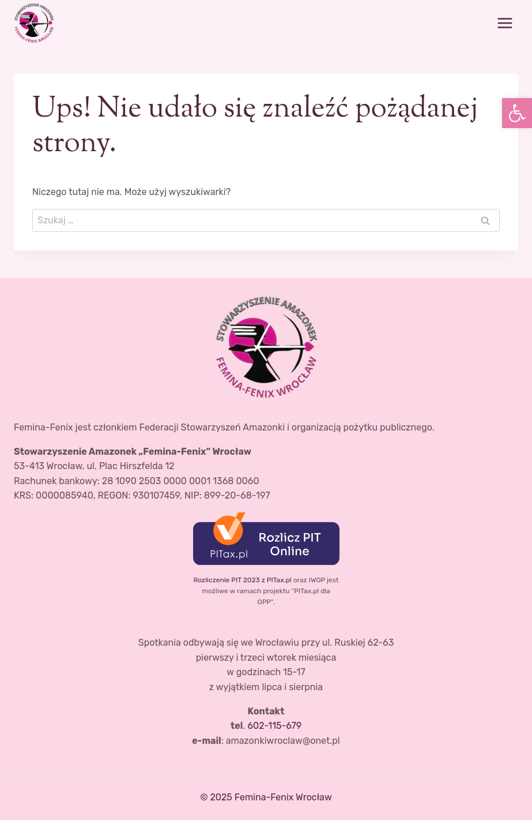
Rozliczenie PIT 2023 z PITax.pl (242, 580)
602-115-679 (274, 725)
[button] (517, 113)
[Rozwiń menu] (504, 23)
